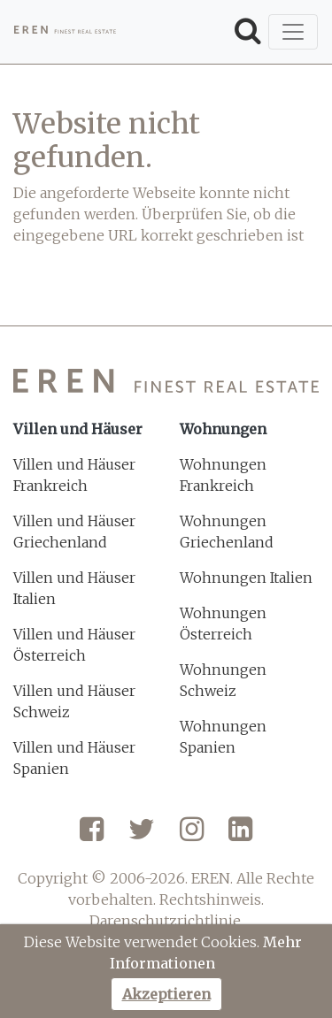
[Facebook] (92, 836)
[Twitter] (141, 836)
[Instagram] (192, 836)
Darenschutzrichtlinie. (166, 921)
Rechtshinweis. (211, 899)
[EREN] (65, 31)
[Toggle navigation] (293, 32)
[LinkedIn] (240, 836)
